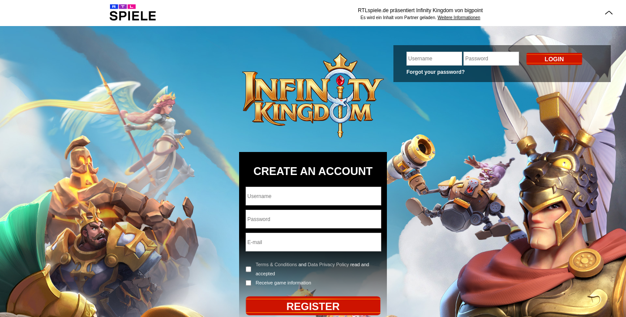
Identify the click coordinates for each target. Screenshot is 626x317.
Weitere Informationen (459, 17)
